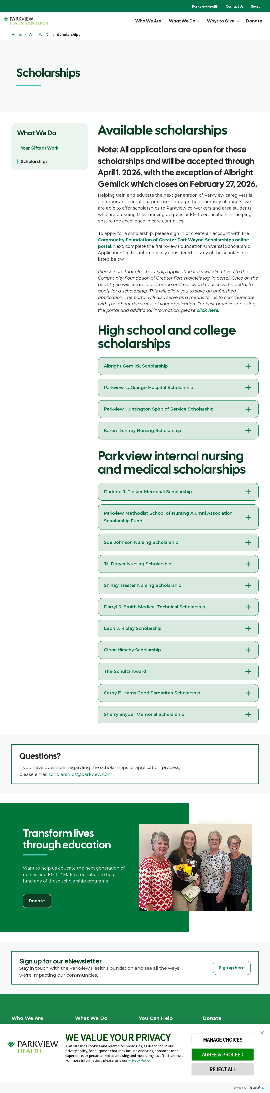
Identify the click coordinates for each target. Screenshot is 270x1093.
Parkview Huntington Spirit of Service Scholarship (159, 409)
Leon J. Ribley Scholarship (133, 628)
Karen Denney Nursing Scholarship (142, 430)
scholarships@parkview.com (81, 774)
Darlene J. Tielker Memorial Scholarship (148, 491)
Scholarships (34, 161)
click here (207, 310)
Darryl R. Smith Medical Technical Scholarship (154, 607)
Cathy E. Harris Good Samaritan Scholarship (152, 693)
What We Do (182, 21)
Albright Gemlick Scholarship (136, 366)
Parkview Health (205, 6)
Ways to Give (220, 21)
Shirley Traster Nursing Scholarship (142, 585)
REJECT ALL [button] (222, 1069)
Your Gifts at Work (39, 148)
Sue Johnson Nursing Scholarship (141, 542)
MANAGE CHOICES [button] (222, 1039)
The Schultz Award (125, 671)
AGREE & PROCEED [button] (222, 1054)
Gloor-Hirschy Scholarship (132, 650)
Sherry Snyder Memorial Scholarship (144, 714)
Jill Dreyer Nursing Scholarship (137, 564)
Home (16, 34)
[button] (262, 1033)
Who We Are (148, 21)
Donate (254, 21)
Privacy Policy (139, 1060)
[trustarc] (256, 1088)
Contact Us (234, 6)
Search (256, 6)
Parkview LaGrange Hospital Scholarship (148, 387)
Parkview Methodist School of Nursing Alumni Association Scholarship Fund (168, 517)
